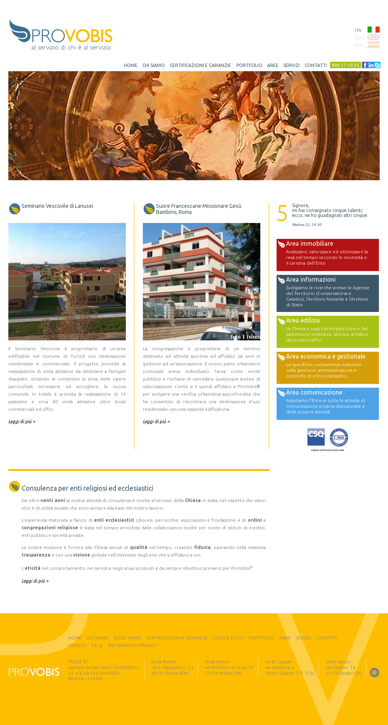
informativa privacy (132, 645)
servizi (291, 65)
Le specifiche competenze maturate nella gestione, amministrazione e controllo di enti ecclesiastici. (323, 370)
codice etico (228, 637)
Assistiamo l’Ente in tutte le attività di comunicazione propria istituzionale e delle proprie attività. (325, 406)
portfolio (249, 65)
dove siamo (127, 637)
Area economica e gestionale (325, 356)
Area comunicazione (314, 392)
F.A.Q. (97, 645)
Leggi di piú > (21, 421)
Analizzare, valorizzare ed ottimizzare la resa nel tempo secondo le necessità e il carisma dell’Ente (327, 257)
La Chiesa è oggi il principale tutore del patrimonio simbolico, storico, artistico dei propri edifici (327, 334)
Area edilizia (303, 320)
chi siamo (153, 65)
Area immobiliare (309, 243)
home (131, 65)
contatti (316, 65)
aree (272, 65)
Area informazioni (311, 279)
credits (77, 645)
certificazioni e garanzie (200, 65)
